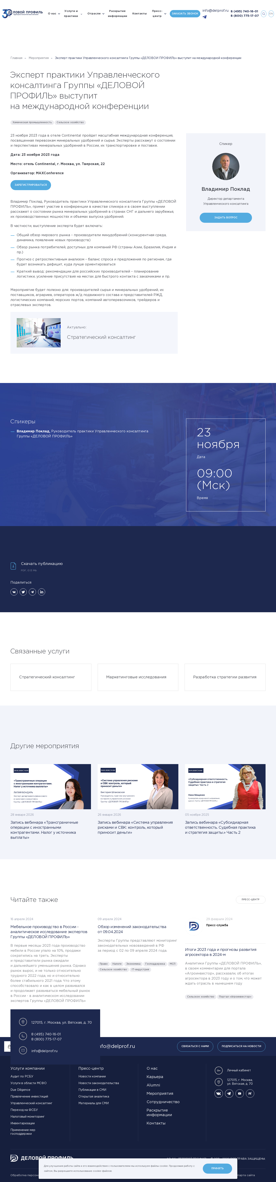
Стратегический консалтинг (101, 337)
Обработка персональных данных (34, 1175)
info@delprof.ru (215, 10)
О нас (52, 14)
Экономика (133, 964)
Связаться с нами (195, 1046)
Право (104, 964)
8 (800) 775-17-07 (245, 16)
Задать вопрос (226, 217)
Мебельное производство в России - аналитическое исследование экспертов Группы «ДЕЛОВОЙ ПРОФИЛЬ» (48, 932)
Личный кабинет (233, 1070)
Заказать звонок (185, 14)
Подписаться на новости (241, 1046)
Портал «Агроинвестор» (235, 997)
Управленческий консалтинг (31, 1103)
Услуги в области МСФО (28, 1083)
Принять (217, 1168)
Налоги (116, 964)
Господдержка (155, 964)
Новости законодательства (98, 1083)
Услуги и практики (71, 13)
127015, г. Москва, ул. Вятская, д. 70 (234, 1082)
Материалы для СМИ (93, 1103)
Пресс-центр (157, 13)
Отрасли (94, 14)
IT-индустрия (140, 969)
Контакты (139, 14)
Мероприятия (39, 58)
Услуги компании (27, 1068)
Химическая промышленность (32, 122)
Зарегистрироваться (31, 185)
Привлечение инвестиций (29, 1096)
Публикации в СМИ (92, 1090)
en (271, 14)
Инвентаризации (22, 1123)
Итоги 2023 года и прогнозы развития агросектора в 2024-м (221, 952)
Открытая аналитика (93, 1096)
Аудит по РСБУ (21, 1076)
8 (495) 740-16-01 (244, 11)
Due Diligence (20, 1090)
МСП (172, 964)
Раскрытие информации (117, 13)
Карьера (155, 1077)
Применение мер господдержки (22, 1132)
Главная (16, 58)
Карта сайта (246, 1175)
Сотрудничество (163, 1102)
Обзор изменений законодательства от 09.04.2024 (132, 929)
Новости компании (92, 1076)
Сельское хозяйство (70, 122)
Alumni (153, 1085)
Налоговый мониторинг (27, 1116)
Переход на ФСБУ (24, 1110)
